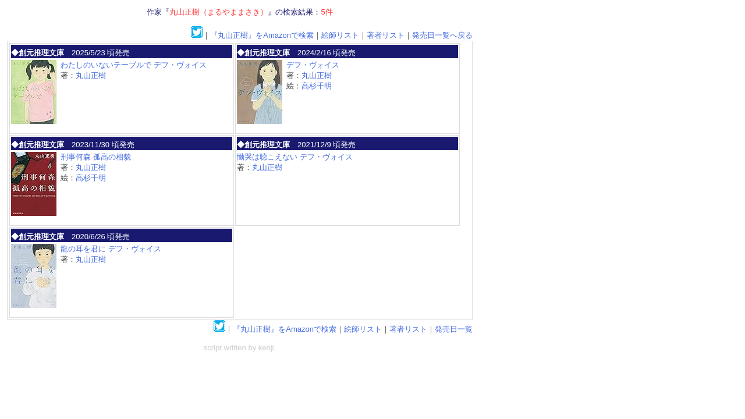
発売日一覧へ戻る (442, 35)
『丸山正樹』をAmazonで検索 (262, 35)
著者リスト (386, 35)
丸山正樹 (91, 75)
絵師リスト (340, 35)
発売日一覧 (454, 329)
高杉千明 (316, 85)
